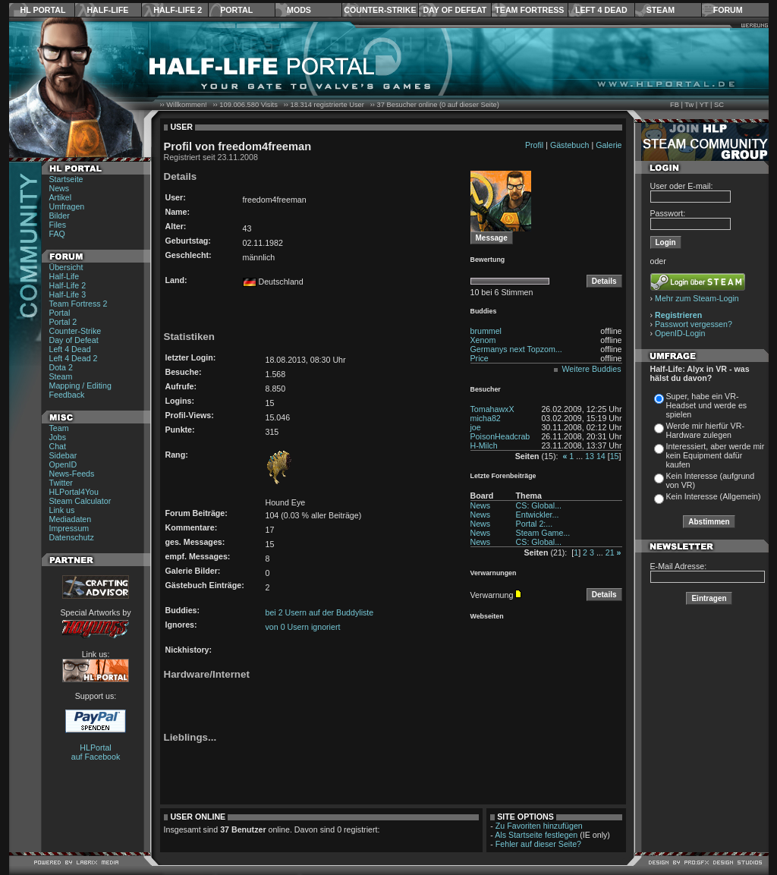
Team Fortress (529, 9)
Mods (299, 9)
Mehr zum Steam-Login (697, 298)
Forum (728, 9)
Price (479, 358)
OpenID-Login (680, 333)
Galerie (608, 145)
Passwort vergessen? (693, 324)
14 (601, 456)
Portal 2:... (534, 523)
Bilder (59, 215)
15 (614, 456)
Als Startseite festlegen (536, 834)
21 (610, 552)
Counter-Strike (380, 9)
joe (475, 427)
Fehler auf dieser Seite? (538, 843)
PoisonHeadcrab (500, 436)
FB (674, 105)
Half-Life (107, 9)
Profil (534, 145)
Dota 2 (61, 367)
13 (589, 456)
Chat (58, 446)
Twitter (61, 482)
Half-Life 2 (177, 9)
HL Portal (43, 9)
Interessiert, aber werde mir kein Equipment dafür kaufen (715, 455)
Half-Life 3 (68, 294)
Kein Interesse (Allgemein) (713, 496)
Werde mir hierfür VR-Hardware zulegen (705, 430)
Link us (62, 510)
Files (58, 224)
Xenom (483, 340)
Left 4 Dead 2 (73, 358)
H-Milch (484, 445)
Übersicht (66, 267)
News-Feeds (72, 473)
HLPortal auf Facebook (96, 752)
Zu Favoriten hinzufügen (539, 825)
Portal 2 (63, 321)
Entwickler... (537, 514)
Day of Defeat (454, 9)
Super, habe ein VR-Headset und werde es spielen (706, 405)
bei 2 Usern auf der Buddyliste (320, 612)
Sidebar (63, 455)
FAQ (57, 233)
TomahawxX (492, 409)
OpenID (63, 464)
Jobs (58, 437)
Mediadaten (70, 519)
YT (704, 105)
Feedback (67, 394)
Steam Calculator (80, 500)
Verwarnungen (493, 573)
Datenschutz (71, 537)
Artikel (60, 197)
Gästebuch (570, 145)
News (59, 188)
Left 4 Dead (601, 9)
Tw (689, 105)
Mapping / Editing (80, 385)
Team (59, 428)
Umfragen (67, 206)
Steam (660, 9)
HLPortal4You (74, 491)
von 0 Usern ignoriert (303, 626)
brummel (486, 330)
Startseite (66, 179)
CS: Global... (539, 505)
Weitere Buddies (591, 368)
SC (719, 105)
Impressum (69, 528)
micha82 (485, 418)
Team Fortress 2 (78, 303)
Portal (236, 9)
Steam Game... (543, 532)
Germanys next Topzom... (516, 349)
